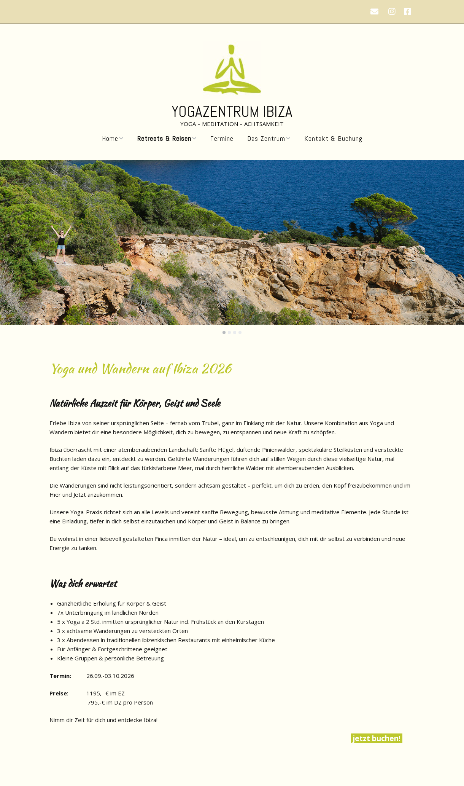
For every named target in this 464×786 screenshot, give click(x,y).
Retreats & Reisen (164, 138)
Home (110, 138)
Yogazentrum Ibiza (232, 111)
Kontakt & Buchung (333, 138)
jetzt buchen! (376, 738)
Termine (222, 138)
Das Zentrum (266, 138)
